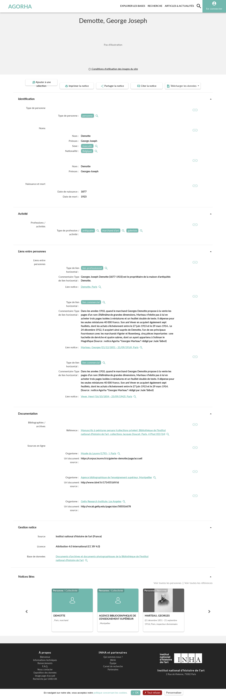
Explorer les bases (133, 5)
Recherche (156, 5)
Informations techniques (45, 658)
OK (135, 692)
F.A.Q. (45, 664)
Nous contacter (45, 667)
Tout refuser (152, 692)
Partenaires (113, 667)
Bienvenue (45, 655)
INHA (113, 658)
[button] (26, 609)
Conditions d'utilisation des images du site (113, 68)
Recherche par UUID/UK (45, 677)
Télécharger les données (185, 82)
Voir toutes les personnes (168, 580)
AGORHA (18, 6)
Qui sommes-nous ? (113, 655)
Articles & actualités (180, 5)
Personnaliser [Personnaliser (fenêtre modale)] (173, 692)
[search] (198, 6)
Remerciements (45, 661)
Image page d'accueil (45, 674)
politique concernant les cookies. (111, 692)
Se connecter (214, 8)
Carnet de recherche (113, 664)
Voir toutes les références (198, 580)
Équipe (113, 661)
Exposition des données (45, 670)
